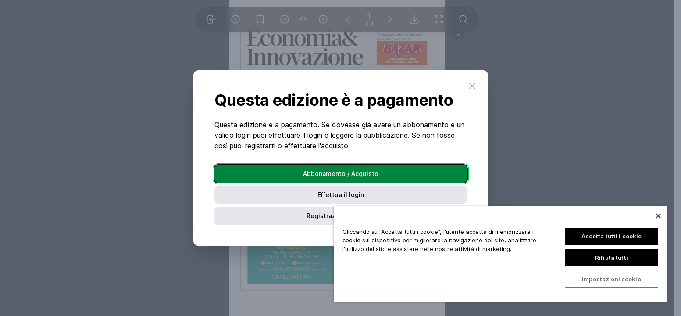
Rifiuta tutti (611, 257)
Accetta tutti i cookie (611, 236)
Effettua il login (340, 194)
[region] (500, 254)
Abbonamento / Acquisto (340, 173)
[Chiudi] (658, 216)
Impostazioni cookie (611, 279)
